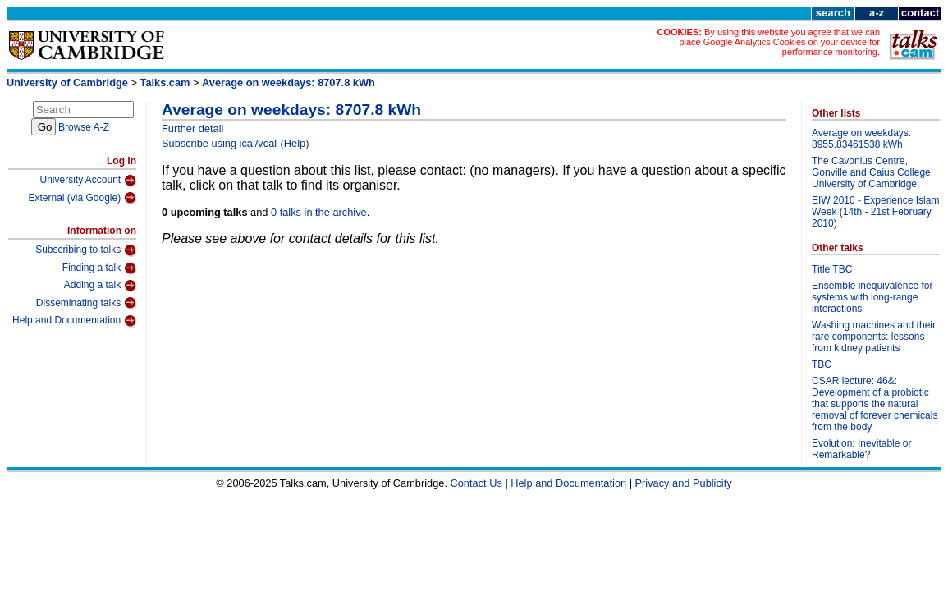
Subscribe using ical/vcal (219, 143)
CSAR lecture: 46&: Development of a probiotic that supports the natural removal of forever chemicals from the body (874, 404)
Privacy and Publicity (683, 483)
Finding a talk (99, 268)
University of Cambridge (67, 82)
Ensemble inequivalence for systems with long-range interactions (872, 297)
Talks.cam (165, 82)
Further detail (192, 128)
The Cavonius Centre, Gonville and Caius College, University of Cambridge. (872, 172)
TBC (821, 364)
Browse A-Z (83, 127)
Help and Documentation (74, 321)
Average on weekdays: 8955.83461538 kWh (861, 138)
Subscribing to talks (85, 250)
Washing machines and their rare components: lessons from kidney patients (874, 336)
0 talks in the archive (319, 212)
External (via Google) (82, 197)
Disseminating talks (86, 302)
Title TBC (832, 269)
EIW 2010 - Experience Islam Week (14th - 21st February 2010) (875, 212)
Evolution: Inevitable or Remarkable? (861, 449)
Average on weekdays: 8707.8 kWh (288, 82)
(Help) (295, 143)
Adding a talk (100, 285)
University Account (87, 180)
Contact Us (476, 483)
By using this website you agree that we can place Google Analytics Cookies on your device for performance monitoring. (779, 42)
